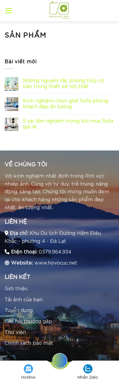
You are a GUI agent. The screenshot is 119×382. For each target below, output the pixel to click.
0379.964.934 (55, 251)
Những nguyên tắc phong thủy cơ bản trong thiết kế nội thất (63, 83)
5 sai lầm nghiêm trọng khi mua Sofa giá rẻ (68, 123)
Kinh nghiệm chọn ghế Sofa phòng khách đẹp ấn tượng (65, 103)
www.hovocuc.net (55, 262)
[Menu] (9, 11)
